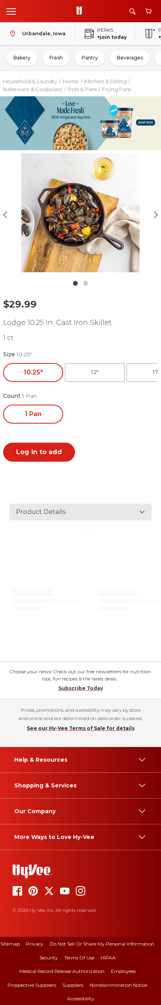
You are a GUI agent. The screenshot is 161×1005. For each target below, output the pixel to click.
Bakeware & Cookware (32, 89)
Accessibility (80, 998)
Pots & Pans (82, 89)
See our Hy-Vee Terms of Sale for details (81, 728)
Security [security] (48, 958)
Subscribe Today (80, 688)
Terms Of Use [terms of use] (79, 958)
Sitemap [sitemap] (10, 944)
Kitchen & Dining (105, 81)
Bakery (21, 58)
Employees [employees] (123, 971)
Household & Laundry (30, 81)
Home (71, 81)
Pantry (90, 58)
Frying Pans (116, 89)
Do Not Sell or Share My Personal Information (102, 944)
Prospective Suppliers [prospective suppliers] (31, 985)
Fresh (56, 58)
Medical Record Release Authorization (62, 971)
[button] (80, 214)
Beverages (130, 58)
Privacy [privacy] (34, 944)
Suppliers (72, 985)
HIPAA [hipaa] (108, 958)
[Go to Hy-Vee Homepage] (81, 11)
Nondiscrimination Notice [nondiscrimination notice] (118, 985)
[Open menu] (11, 11)
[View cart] (148, 11)
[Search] (132, 11)
